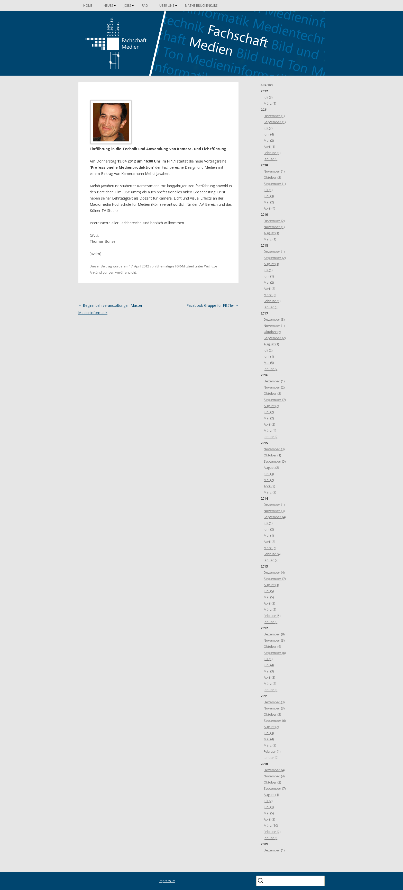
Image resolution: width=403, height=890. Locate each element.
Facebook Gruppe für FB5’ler (213, 305)
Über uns (166, 5)
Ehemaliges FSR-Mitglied (175, 266)
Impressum (167, 881)
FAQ (145, 5)
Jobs (127, 5)
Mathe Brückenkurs (201, 5)
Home (87, 5)
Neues (108, 5)
